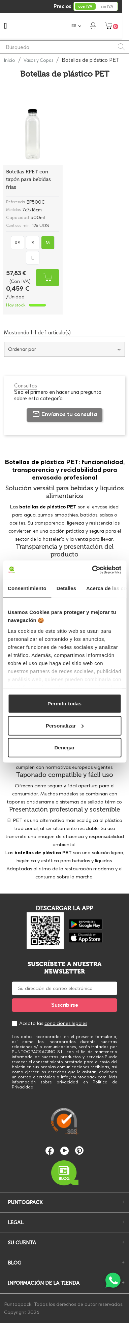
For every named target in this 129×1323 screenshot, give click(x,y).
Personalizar (65, 725)
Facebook (49, 1151)
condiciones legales (65, 1023)
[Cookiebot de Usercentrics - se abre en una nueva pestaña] (92, 569)
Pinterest (79, 1150)
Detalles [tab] (66, 588)
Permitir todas (64, 703)
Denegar (64, 747)
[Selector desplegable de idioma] (83, 26)
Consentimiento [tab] (27, 588)
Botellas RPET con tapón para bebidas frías (28, 179)
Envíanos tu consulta (64, 414)
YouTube (64, 1151)
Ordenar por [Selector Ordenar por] (64, 349)
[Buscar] (64, 47)
